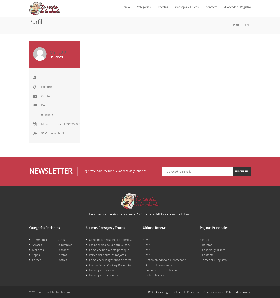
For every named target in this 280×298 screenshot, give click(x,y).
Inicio (126, 7)
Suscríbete (242, 171)
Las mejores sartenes (103, 270)
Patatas (62, 255)
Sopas (36, 255)
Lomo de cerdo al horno (161, 270)
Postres (62, 260)
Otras (61, 240)
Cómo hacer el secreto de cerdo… (110, 240)
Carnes (36, 260)
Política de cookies (238, 292)
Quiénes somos (213, 292)
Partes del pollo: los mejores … (109, 255)
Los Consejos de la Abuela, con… (110, 245)
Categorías (144, 7)
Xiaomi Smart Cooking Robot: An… (111, 265)
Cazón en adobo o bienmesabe (166, 260)
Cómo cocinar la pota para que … (110, 250)
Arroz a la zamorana (159, 265)
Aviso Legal (163, 292)
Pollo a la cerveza (157, 275)
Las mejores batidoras (103, 275)
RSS (150, 292)
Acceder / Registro (237, 7)
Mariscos (38, 250)
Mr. (148, 240)
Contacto (211, 7)
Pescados (64, 250)
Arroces (37, 245)
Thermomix (39, 240)
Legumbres (65, 245)
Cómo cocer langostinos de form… (111, 260)
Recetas (163, 7)
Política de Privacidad (187, 292)
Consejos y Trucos (187, 7)
